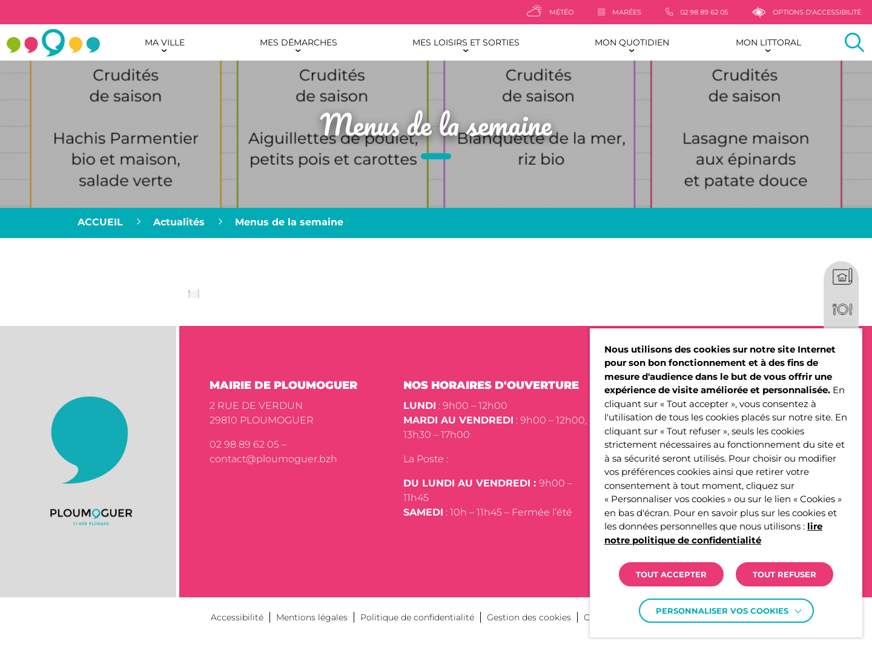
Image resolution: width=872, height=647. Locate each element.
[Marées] (641, 12)
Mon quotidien (632, 42)
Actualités (179, 222)
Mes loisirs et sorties (466, 42)
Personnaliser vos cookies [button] (722, 610)
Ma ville (165, 42)
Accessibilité (237, 617)
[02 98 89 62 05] (718, 12)
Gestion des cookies (529, 617)
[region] (436, 223)
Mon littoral (768, 42)
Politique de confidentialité (417, 617)
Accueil (100, 222)
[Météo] (572, 12)
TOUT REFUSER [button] (784, 574)
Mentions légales (312, 617)
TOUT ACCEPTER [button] (671, 574)
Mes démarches (298, 42)
